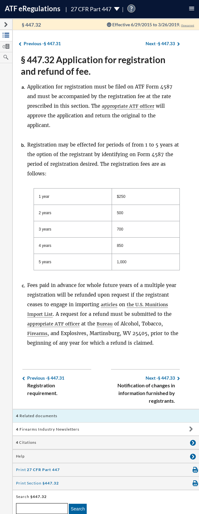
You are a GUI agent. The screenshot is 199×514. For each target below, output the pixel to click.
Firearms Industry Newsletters (47, 429)
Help (20, 456)
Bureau (108, 324)
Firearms (38, 333)
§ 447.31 (42, 43)
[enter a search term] (42, 508)
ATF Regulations (32, 8)
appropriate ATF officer (129, 106)
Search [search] (78, 508)
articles (109, 304)
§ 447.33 (160, 43)
